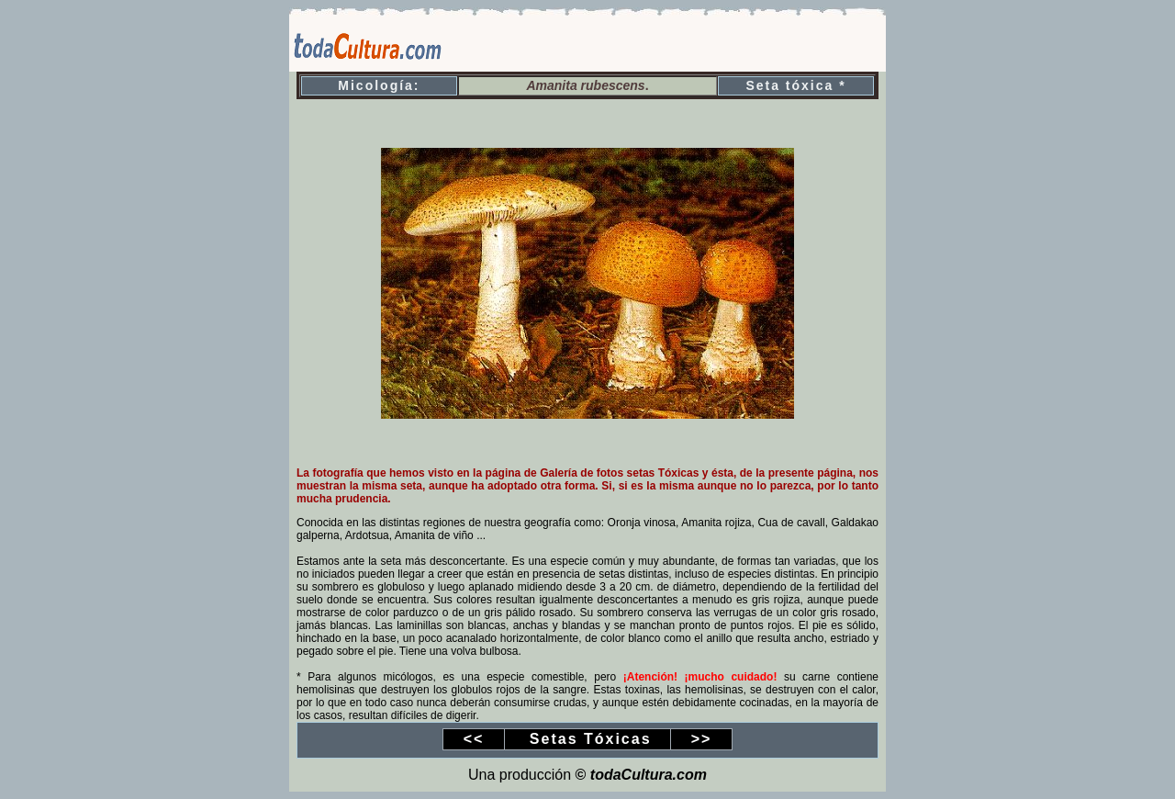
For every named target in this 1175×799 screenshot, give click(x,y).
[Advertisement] (671, 44)
